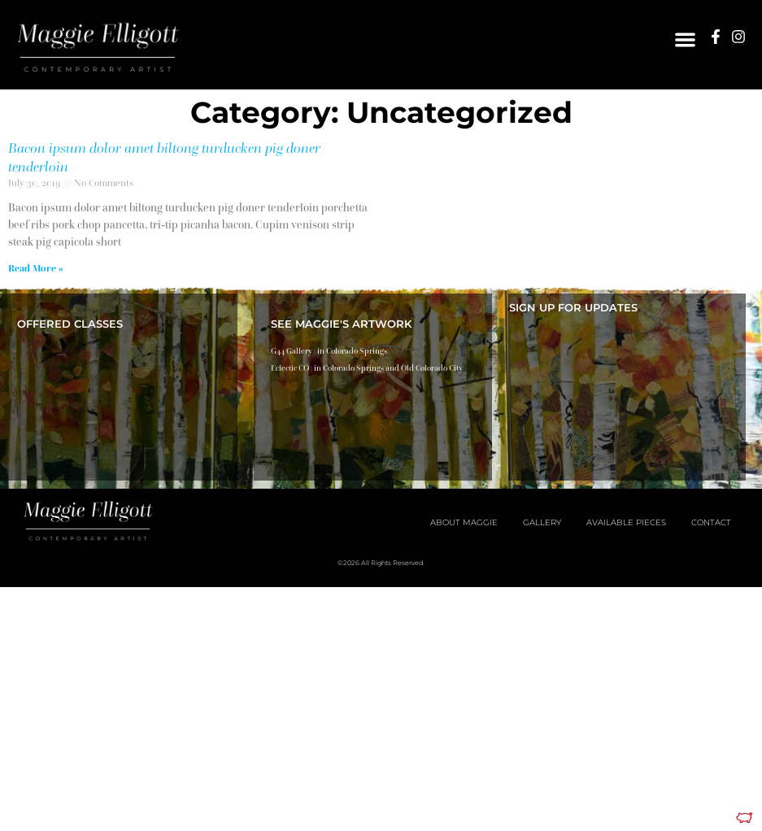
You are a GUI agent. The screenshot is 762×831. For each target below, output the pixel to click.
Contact (711, 522)
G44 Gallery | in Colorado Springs (329, 351)
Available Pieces (626, 522)
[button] (685, 39)
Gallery (542, 522)
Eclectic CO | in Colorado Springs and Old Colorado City (367, 368)
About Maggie (464, 522)
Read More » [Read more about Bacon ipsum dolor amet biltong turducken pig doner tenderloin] (35, 268)
